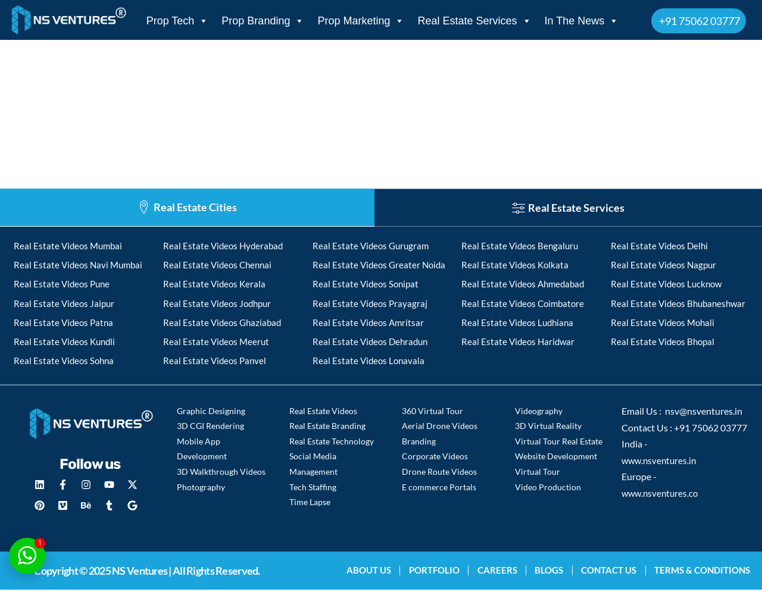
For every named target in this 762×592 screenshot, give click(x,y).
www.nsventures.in (661, 464)
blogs (547, 572)
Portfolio (431, 572)
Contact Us (608, 572)
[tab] (187, 208)
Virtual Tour (537, 474)
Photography (201, 489)
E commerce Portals (439, 489)
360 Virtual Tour (432, 414)
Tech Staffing (312, 489)
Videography (539, 414)
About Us (365, 572)
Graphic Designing (211, 414)
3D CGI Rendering (210, 429)
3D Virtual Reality (548, 429)
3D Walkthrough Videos (221, 474)
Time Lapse (309, 504)
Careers (495, 572)
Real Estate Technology (331, 443)
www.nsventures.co (662, 496)
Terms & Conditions (702, 572)
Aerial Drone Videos (439, 429)
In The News (582, 21)
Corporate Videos (435, 459)
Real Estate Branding (327, 429)
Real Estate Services (474, 21)
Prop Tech (177, 21)
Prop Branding (262, 21)
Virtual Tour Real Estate (558, 443)
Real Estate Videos (323, 414)
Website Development (556, 459)
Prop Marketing (360, 21)
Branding (419, 443)
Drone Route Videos (439, 474)
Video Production (548, 489)
